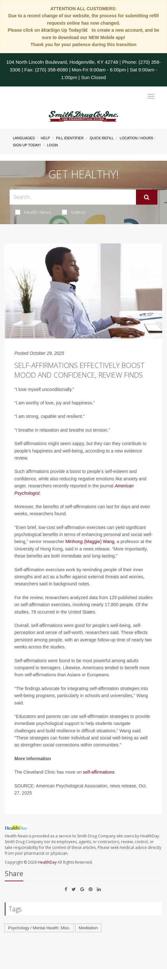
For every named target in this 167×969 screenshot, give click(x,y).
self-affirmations (99, 772)
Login (52, 145)
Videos (74, 212)
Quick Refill (102, 138)
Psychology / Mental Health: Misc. (39, 927)
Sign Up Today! (27, 145)
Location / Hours (136, 138)
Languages (24, 138)
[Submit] (146, 197)
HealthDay (47, 862)
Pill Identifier (70, 138)
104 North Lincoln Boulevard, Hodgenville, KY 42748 (62, 62)
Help (45, 138)
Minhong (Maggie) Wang (90, 541)
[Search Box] (73, 197)
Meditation (88, 927)
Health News (33, 212)
